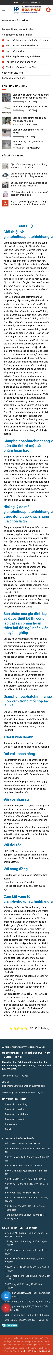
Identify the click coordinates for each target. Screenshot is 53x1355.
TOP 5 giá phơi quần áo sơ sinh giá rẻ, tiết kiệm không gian (29, 193)
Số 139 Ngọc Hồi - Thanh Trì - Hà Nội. (23, 1165)
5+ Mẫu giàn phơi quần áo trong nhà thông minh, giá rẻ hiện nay (29, 184)
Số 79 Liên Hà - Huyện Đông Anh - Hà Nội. (26, 1179)
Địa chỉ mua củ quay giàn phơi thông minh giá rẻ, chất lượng (29, 165)
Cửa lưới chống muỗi (34, 1338)
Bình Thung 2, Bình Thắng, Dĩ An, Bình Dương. (28, 1301)
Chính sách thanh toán (16, 1114)
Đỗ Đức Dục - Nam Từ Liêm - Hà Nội (23, 1143)
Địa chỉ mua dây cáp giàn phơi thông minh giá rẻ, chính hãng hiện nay (29, 175)
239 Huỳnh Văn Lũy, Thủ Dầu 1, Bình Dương (27, 1315)
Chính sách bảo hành (15, 1109)
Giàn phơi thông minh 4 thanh (17, 34)
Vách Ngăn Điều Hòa (12, 72)
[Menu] (4, 9)
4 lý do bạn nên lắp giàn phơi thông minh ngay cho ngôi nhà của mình (28, 202)
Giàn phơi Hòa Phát (42, 1351)
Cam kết (9, 1129)
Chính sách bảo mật (15, 1119)
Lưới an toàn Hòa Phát (13, 78)
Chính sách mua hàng (16, 1104)
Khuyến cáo (11, 1124)
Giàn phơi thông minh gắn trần (17, 29)
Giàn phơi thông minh (34, 1341)
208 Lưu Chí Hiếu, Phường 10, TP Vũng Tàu (26, 1320)
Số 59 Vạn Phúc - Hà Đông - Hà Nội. (23, 1192)
